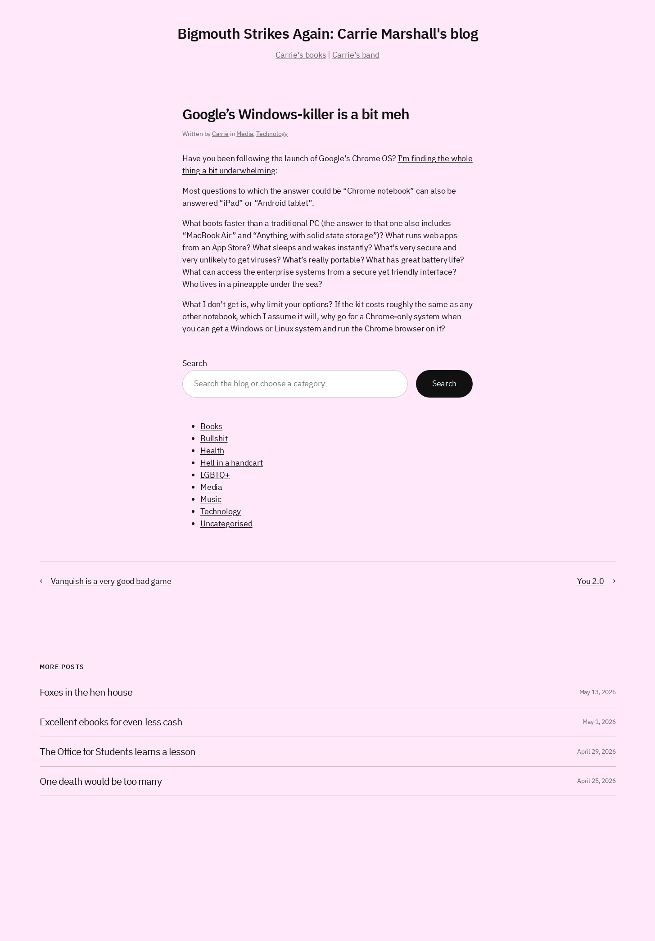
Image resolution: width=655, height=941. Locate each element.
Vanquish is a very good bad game (111, 581)
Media (244, 134)
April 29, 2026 (596, 751)
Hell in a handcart (231, 462)
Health (212, 450)
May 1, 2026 (599, 722)
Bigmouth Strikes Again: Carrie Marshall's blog (327, 33)
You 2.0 (590, 581)
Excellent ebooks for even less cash (111, 722)
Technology (272, 134)
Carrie (220, 134)
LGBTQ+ (215, 475)
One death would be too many (101, 781)
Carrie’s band (355, 55)
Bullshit (214, 438)
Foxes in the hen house (86, 692)
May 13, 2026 (597, 692)
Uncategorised (226, 523)
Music (210, 499)
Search (194, 363)
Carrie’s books (301, 55)
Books (211, 426)
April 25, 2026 (596, 781)
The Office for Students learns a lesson (118, 751)
